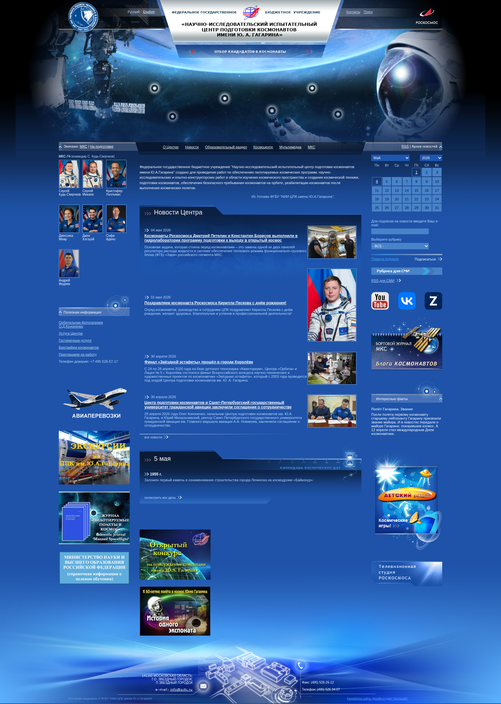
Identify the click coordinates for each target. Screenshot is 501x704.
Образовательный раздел (226, 147)
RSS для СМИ (382, 280)
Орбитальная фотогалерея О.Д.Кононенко (81, 324)
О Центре (171, 147)
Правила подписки (385, 259)
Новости (192, 147)
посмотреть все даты (160, 497)
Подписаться (425, 259)
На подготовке (101, 146)
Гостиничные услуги (75, 340)
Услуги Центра (71, 333)
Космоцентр (263, 147)
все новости (153, 437)
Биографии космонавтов (79, 347)
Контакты (353, 12)
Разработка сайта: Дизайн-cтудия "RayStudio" (377, 698)
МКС (83, 146)
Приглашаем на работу (77, 354)
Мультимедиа (290, 147)
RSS (405, 146)
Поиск (368, 12)
